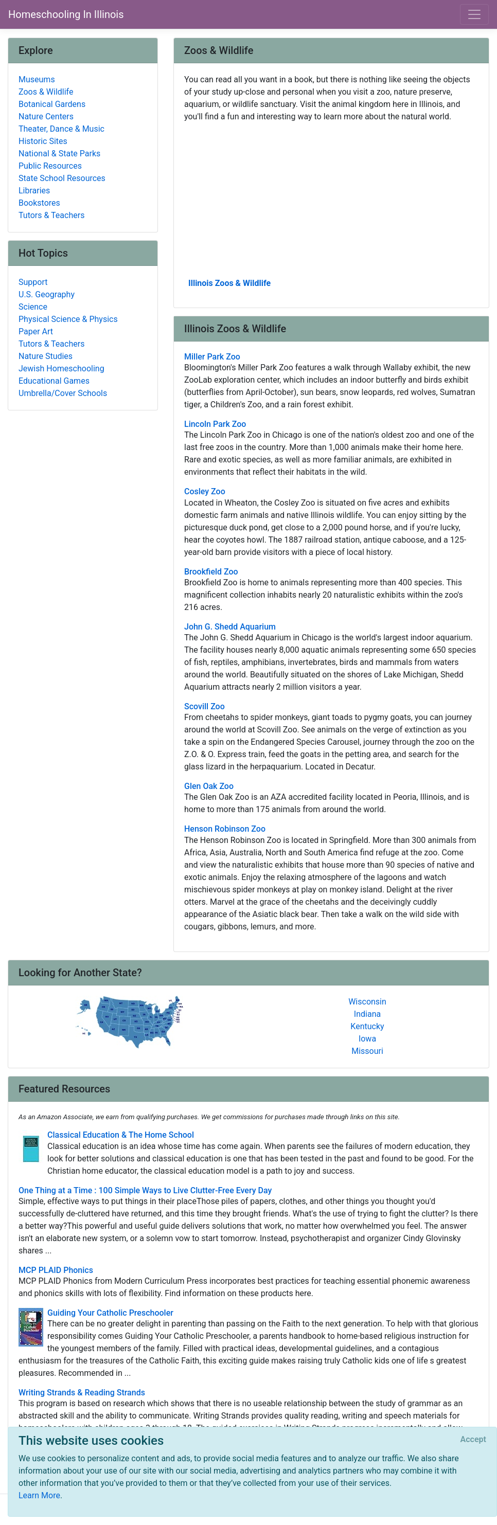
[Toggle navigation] (474, 14)
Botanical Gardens (52, 104)
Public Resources (50, 166)
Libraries (34, 190)
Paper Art (36, 331)
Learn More (39, 1495)
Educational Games (54, 381)
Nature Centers (46, 116)
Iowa (367, 1039)
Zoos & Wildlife (46, 92)
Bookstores (39, 203)
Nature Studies (46, 356)
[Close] (473, 1439)
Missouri (367, 1051)
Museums (37, 79)
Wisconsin (367, 1002)
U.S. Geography (47, 294)
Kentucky (367, 1026)
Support (33, 282)
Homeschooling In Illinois (66, 14)
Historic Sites (43, 141)
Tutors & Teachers (51, 215)
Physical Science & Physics (68, 319)
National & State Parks (59, 153)
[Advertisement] (331, 199)
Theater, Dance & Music (61, 129)
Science (33, 307)
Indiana (367, 1014)
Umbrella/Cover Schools (63, 393)
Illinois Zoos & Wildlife (229, 283)
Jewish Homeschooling (61, 368)
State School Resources (62, 178)
